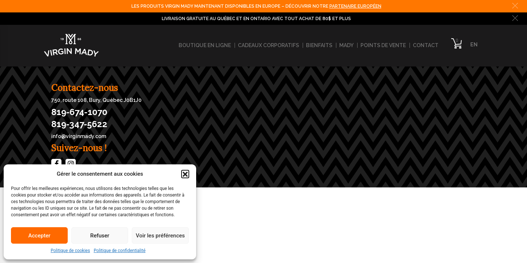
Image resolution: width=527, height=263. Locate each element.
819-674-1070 (79, 112)
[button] (185, 174)
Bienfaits (319, 45)
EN (474, 44)
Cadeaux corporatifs (268, 45)
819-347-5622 (79, 124)
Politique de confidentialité (120, 250)
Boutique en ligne (205, 45)
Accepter (39, 235)
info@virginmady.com (78, 136)
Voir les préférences (160, 235)
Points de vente (383, 45)
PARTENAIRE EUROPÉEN (355, 6)
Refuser (99, 235)
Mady (346, 45)
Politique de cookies (70, 250)
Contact (425, 45)
